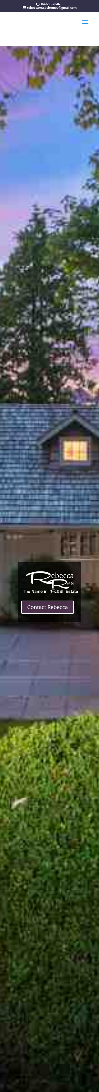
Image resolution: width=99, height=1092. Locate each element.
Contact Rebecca (47, 607)
